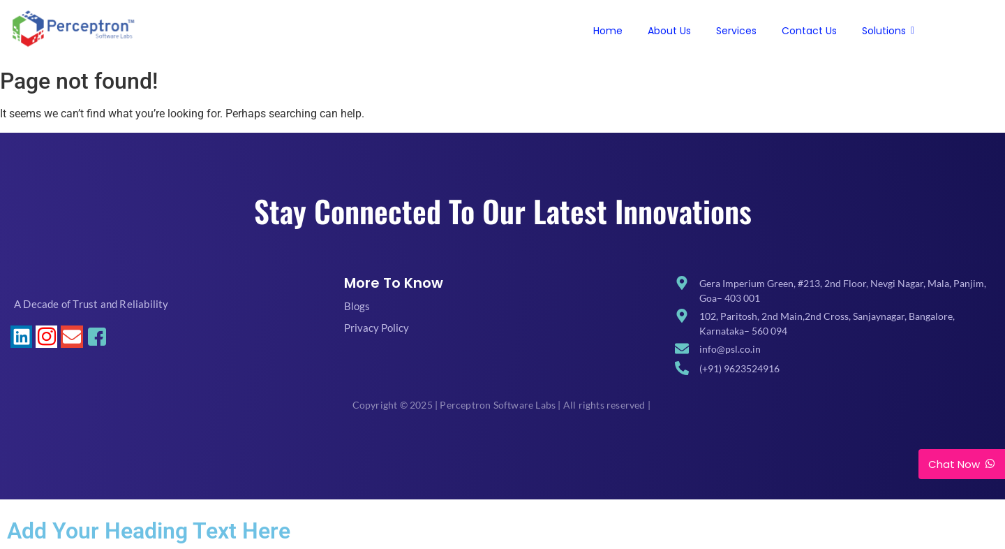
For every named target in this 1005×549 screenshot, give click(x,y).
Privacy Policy (376, 327)
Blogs (357, 306)
